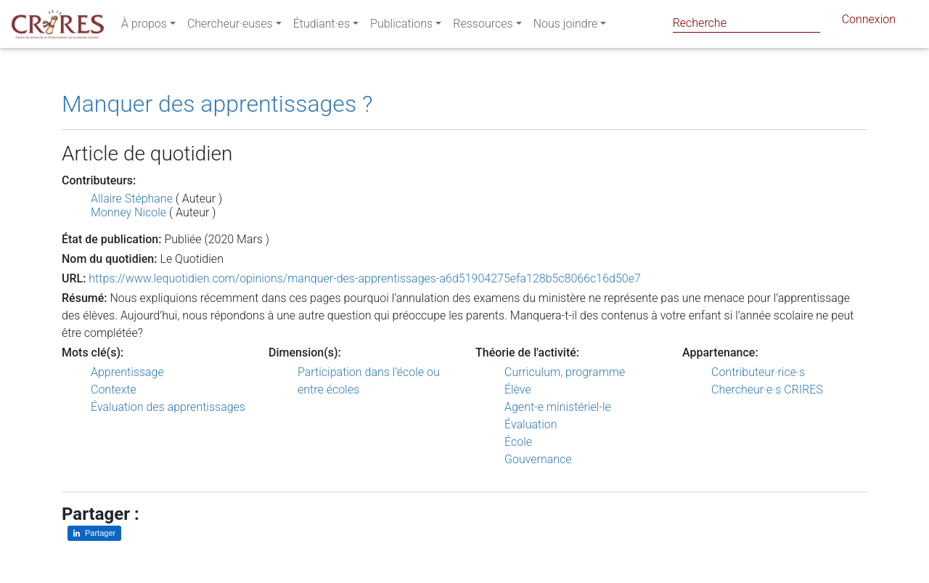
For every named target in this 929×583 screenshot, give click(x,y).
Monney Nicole (128, 212)
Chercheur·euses (230, 26)
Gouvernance (538, 459)
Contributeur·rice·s (758, 372)
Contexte (113, 389)
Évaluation (530, 424)
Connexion (869, 22)
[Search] (746, 23)
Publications (401, 26)
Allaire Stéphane (132, 198)
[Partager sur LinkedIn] (94, 533)
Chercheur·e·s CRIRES (767, 389)
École (518, 442)
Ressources (482, 26)
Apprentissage (127, 372)
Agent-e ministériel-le (557, 407)
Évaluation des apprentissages (168, 407)
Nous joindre (565, 26)
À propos (144, 26)
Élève (517, 389)
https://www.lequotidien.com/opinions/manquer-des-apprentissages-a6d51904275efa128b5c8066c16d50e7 (365, 278)
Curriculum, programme (564, 372)
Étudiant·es (321, 26)
